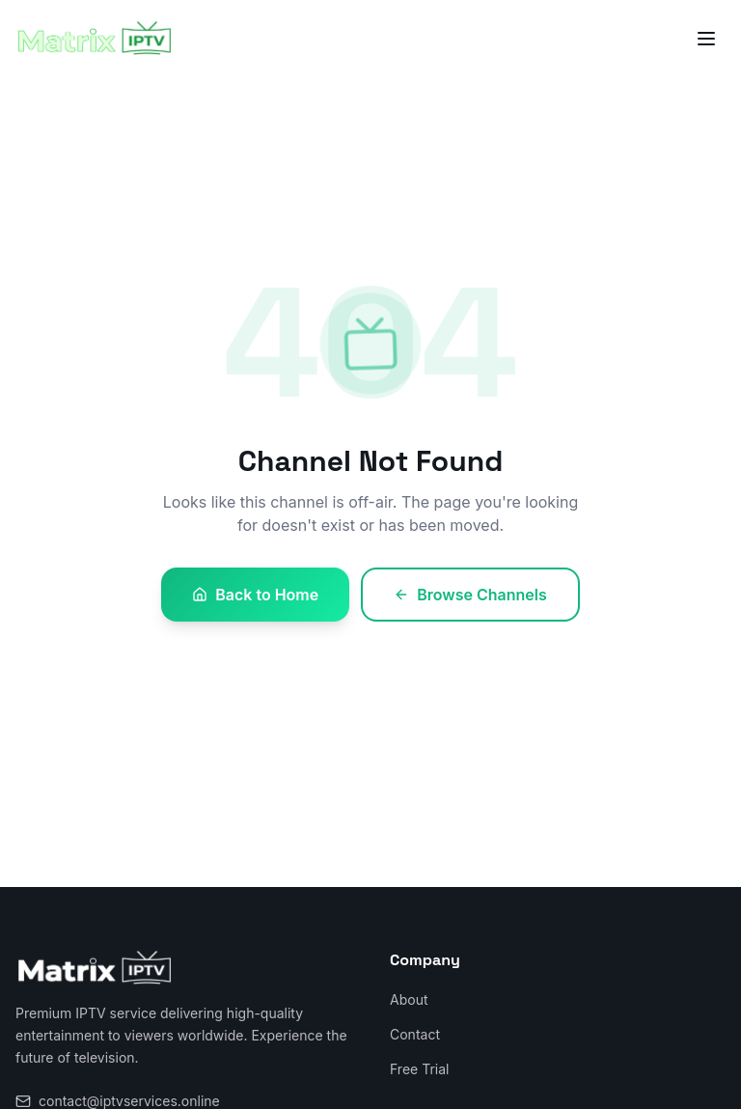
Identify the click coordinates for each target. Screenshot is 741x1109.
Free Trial (419, 1069)
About (408, 999)
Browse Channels (470, 594)
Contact (415, 1034)
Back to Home (255, 594)
